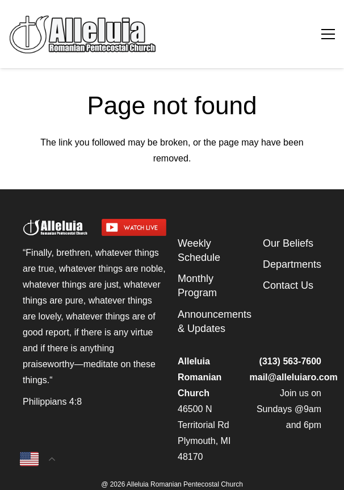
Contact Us (288, 285)
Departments (292, 264)
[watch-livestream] (134, 227)
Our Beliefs (288, 243)
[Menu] (328, 34)
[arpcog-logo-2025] (119, 34)
